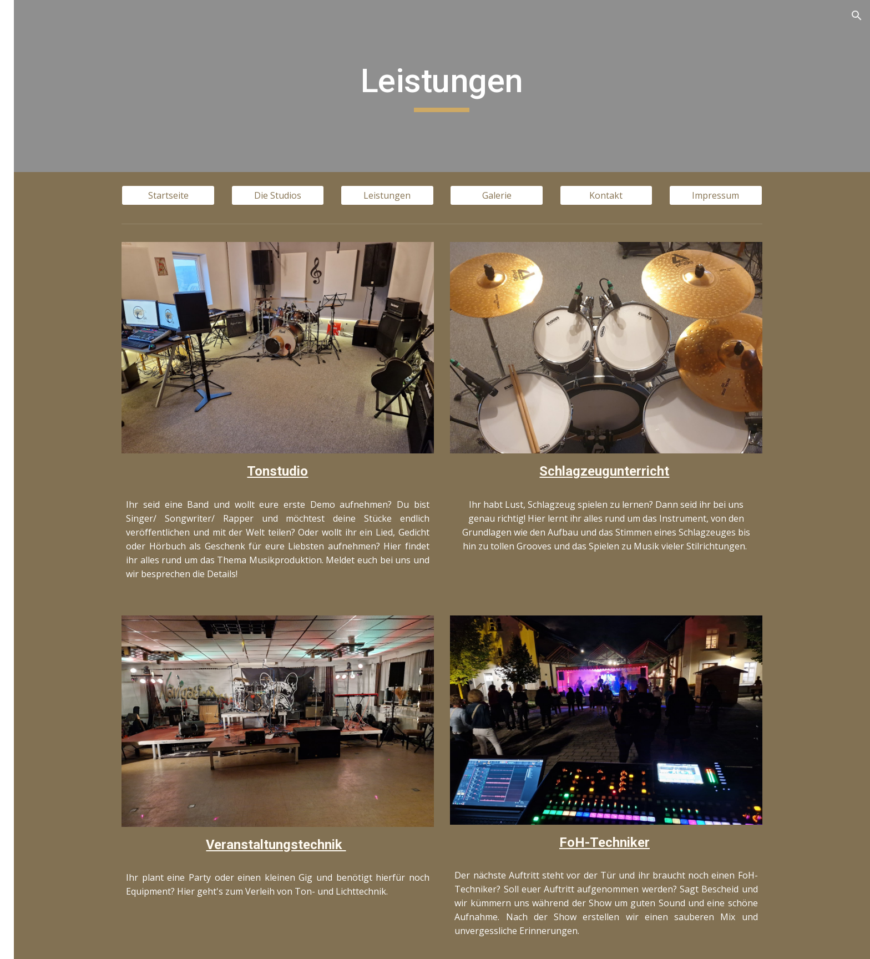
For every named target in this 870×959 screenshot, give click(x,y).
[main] (504, 86)
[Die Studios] (340, 195)
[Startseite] (231, 195)
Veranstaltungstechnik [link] (80, 226)
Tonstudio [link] (55, 203)
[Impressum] (778, 195)
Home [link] (34, 134)
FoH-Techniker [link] (64, 272)
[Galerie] (559, 195)
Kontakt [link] (38, 317)
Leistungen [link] (45, 180)
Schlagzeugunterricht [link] (78, 249)
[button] (856, 15)
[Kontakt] (669, 195)
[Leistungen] (449, 195)
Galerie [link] (37, 295)
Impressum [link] (45, 340)
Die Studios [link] (45, 157)
